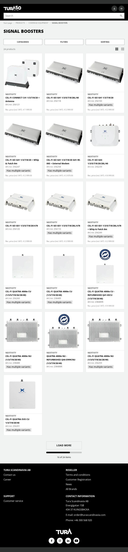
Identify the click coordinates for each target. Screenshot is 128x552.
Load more (64, 445)
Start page (8, 23)
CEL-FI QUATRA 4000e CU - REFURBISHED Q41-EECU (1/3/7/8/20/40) (101, 295)
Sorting (105, 42)
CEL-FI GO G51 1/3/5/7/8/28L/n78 (63, 225)
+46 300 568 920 (83, 520)
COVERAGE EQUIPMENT (38, 23)
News (69, 484)
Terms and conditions (78, 474)
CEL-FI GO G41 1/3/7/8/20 (100, 97)
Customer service (13, 501)
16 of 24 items (64, 457)
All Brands (71, 489)
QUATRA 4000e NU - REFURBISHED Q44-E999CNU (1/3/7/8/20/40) (61, 360)
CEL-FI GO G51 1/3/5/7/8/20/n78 (21, 225)
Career (7, 479)
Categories (23, 42)
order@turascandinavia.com (90, 515)
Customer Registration (78, 479)
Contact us (10, 474)
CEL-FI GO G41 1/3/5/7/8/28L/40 (63, 97)
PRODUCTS (20, 23)
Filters (64, 42)
